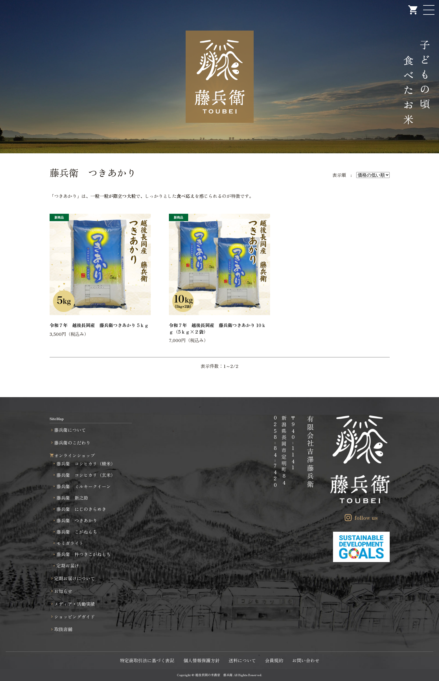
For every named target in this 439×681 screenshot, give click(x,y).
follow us (366, 517)
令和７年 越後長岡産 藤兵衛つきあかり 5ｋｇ (99, 325)
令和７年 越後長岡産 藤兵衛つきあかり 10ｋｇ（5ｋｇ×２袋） (217, 328)
